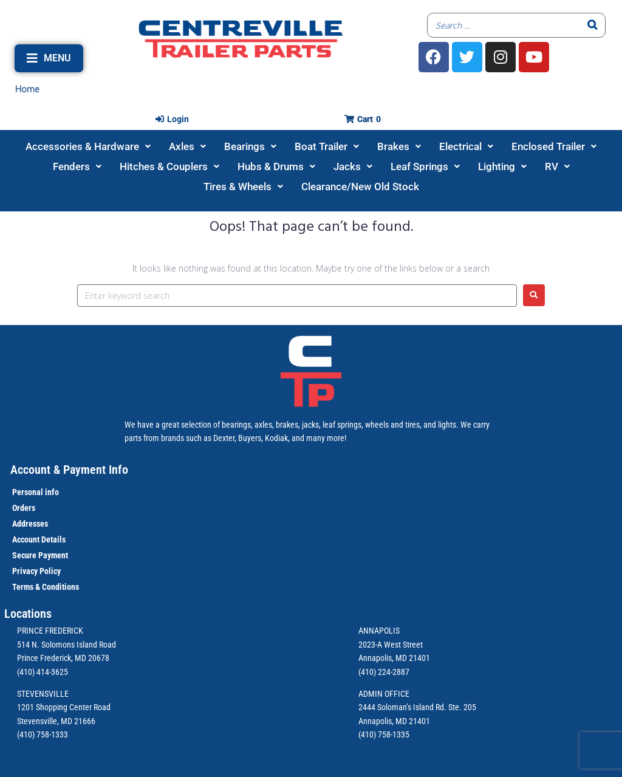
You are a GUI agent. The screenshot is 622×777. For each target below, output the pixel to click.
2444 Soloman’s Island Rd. (402, 707)
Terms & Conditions (45, 587)
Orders (23, 508)
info (51, 492)
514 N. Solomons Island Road (66, 644)
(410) (367, 734)
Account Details (39, 539)
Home (27, 89)
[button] (49, 58)
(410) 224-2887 (383, 672)
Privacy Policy (36, 571)
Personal (27, 492)
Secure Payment (40, 555)
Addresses (30, 524)
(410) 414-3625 (42, 672)
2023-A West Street (390, 644)
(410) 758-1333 (42, 734)
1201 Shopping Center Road (64, 707)
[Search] (593, 25)
